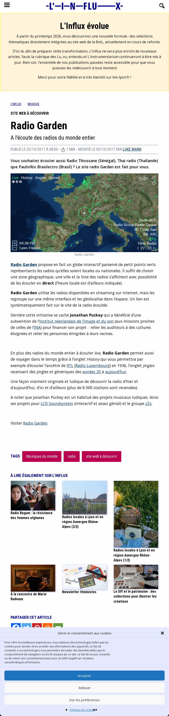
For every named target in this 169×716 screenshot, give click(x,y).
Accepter (84, 675)
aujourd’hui (115, 371)
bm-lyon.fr (121, 77)
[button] (162, 633)
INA (37, 327)
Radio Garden (35, 423)
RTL (70, 365)
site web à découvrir (101, 456)
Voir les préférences (84, 700)
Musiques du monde (41, 456)
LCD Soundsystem (57, 403)
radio (72, 456)
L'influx (16, 104)
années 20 (92, 371)
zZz (148, 403)
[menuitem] (19, 104)
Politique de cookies (82, 710)
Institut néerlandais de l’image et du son (76, 321)
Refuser (85, 688)
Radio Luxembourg (92, 365)
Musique (33, 104)
